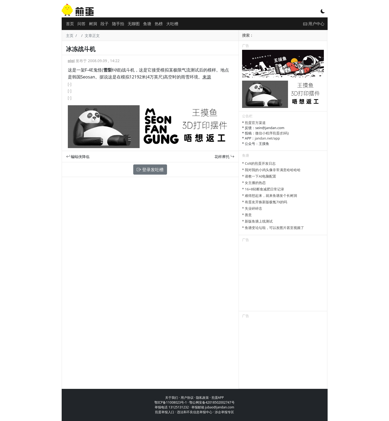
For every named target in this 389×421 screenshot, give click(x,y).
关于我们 (171, 397)
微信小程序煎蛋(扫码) (272, 133)
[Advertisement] (283, 277)
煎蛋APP (218, 397)
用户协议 (187, 397)
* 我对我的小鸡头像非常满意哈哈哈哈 (271, 169)
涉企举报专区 (224, 412)
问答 (81, 23)
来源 (206, 77)
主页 (69, 35)
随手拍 (118, 23)
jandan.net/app (267, 138)
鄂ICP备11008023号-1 (170, 402)
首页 (70, 23)
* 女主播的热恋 (254, 182)
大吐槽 (172, 23)
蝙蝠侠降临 (78, 156)
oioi (71, 60)
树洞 (93, 23)
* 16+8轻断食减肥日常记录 (263, 189)
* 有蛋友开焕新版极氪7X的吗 (264, 202)
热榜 (159, 23)
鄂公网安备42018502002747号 (211, 402)
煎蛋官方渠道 (255, 122)
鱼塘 (147, 23)
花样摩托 (224, 156)
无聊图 (134, 23)
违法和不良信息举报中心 (194, 412)
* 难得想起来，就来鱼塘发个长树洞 (269, 195)
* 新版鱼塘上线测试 (257, 221)
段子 (105, 23)
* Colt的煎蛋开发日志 (259, 163)
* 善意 (247, 214)
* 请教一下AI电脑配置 (259, 176)
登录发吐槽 (150, 169)
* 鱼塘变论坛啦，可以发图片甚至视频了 (273, 227)
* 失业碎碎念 (252, 208)
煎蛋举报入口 (164, 412)
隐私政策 (202, 397)
